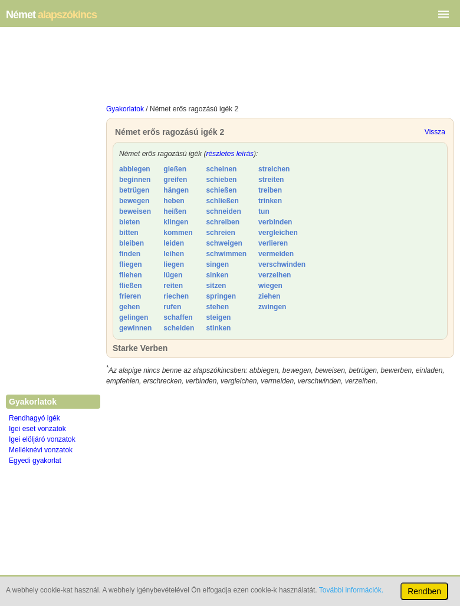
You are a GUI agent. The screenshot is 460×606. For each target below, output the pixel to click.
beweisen (135, 211)
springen (221, 296)
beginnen (134, 179)
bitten (129, 233)
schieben (221, 179)
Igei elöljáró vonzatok (42, 439)
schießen (221, 190)
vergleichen (278, 233)
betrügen (134, 190)
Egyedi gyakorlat (35, 460)
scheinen (221, 169)
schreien (220, 233)
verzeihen (274, 275)
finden (129, 254)
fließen (130, 286)
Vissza (435, 132)
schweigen (224, 243)
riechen (176, 296)
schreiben (222, 222)
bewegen (134, 201)
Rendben (424, 591)
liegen (173, 264)
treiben (270, 190)
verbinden (275, 222)
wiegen (270, 286)
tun (264, 211)
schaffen (177, 317)
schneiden (223, 211)
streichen (274, 169)
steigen (218, 317)
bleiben (131, 243)
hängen (176, 190)
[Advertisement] (280, 68)
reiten (173, 286)
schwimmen (226, 254)
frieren (130, 296)
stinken (218, 328)
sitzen (216, 286)
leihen (173, 254)
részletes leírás (230, 154)
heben (173, 201)
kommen (177, 233)
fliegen (130, 264)
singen (217, 264)
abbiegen (134, 169)
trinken (270, 201)
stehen (217, 307)
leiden (173, 243)
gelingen (133, 317)
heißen (174, 211)
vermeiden (276, 254)
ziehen (269, 296)
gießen (174, 169)
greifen (175, 179)
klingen (175, 222)
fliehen (130, 275)
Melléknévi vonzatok (41, 450)
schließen (222, 201)
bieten (129, 222)
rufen (172, 307)
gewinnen (135, 328)
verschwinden (281, 264)
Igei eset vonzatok (37, 429)
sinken (217, 275)
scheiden (178, 328)
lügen (172, 275)
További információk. (351, 590)
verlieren (273, 243)
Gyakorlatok (125, 109)
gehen (129, 307)
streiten (271, 179)
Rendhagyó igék (34, 418)
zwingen (272, 307)
